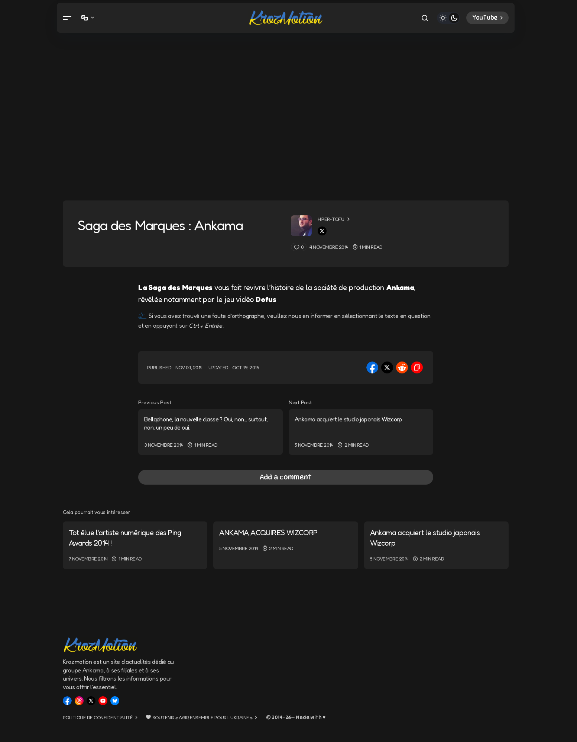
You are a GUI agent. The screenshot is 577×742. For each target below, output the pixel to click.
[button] (67, 18)
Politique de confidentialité (98, 717)
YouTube (488, 18)
